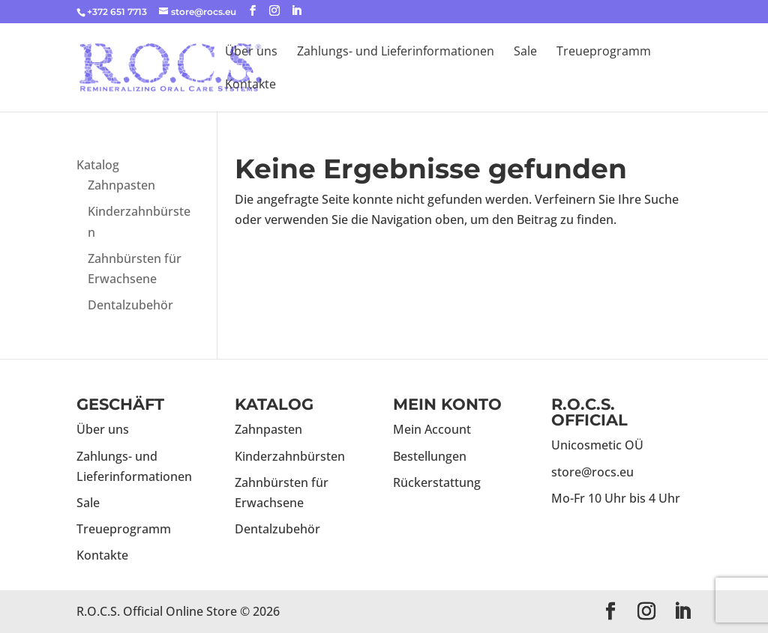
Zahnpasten (121, 185)
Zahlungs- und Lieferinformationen (395, 52)
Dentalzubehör (130, 305)
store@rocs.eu (592, 472)
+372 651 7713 (117, 11)
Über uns (251, 52)
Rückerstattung (437, 482)
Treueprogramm (603, 52)
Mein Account (432, 429)
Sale (525, 52)
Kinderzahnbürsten (290, 456)
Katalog (97, 165)
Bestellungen (429, 456)
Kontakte (250, 85)
